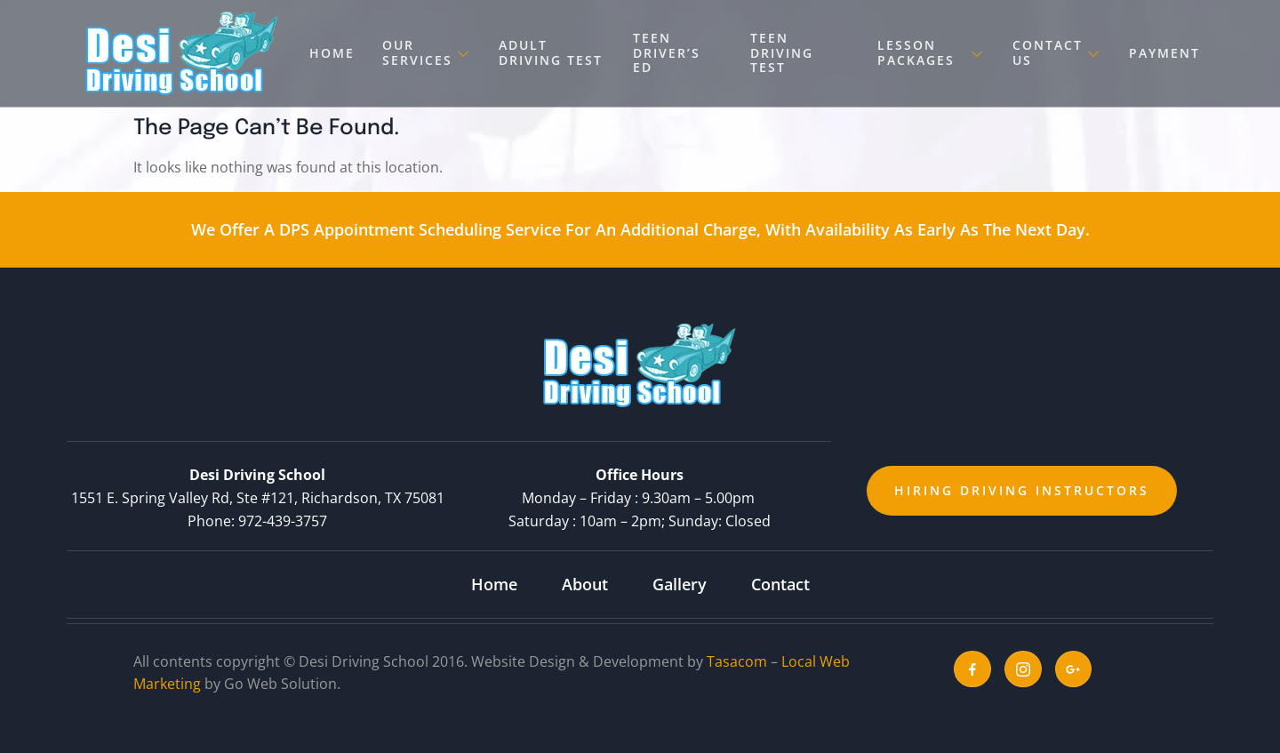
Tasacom (737, 661)
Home (332, 52)
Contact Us (1057, 52)
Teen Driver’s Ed (666, 52)
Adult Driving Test (549, 52)
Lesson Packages (932, 52)
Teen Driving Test (781, 52)
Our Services (425, 52)
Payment (1164, 52)
